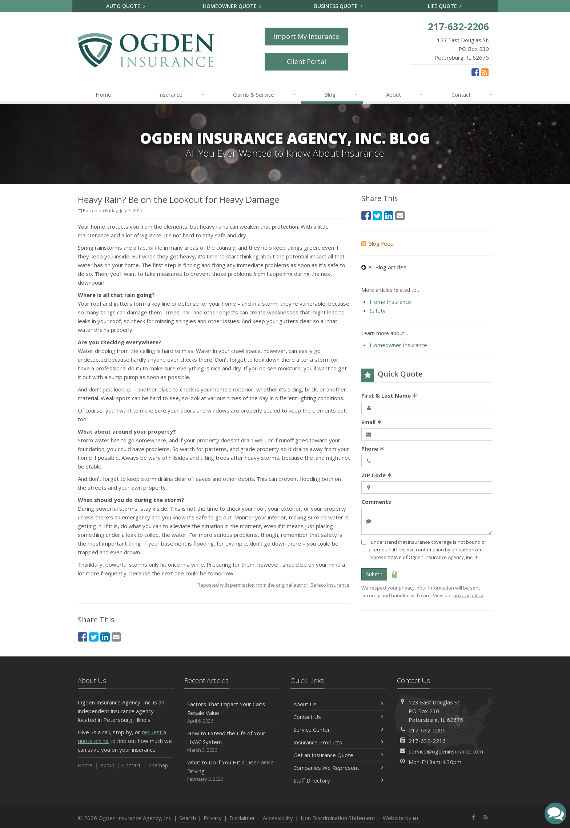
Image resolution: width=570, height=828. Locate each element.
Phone (372, 448)
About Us (338, 704)
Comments (376, 501)
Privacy (213, 817)
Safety (378, 310)
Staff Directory (338, 780)
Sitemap (158, 765)
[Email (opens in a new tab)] (116, 636)
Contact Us (338, 716)
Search (187, 817)
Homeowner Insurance (398, 345)
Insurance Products (338, 742)
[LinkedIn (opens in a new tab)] (105, 636)
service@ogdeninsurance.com (446, 751)
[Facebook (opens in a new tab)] (475, 72)
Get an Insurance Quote (338, 755)
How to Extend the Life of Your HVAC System (232, 741)
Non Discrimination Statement (338, 817)
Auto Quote (125, 6)
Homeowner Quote (232, 6)
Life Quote (445, 6)
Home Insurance (390, 301)
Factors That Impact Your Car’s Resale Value (232, 712)
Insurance (181, 95)
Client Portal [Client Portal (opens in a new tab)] (306, 61)
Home (103, 94)
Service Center (338, 729)
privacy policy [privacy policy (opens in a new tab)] (468, 595)
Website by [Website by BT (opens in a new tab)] (401, 817)
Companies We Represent (338, 767)
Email (371, 422)
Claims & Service (265, 95)
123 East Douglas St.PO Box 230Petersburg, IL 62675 (436, 711)
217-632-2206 (427, 730)
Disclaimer (242, 817)
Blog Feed (377, 243)
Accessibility (278, 817)
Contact (472, 95)
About (405, 95)
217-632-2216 (427, 740)
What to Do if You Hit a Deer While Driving (232, 771)
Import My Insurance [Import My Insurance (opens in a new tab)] (306, 36)
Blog (341, 95)
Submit (374, 574)
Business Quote (338, 6)
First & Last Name (389, 395)
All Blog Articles (383, 267)
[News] (485, 72)
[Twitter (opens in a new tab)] (94, 636)
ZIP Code (376, 475)
